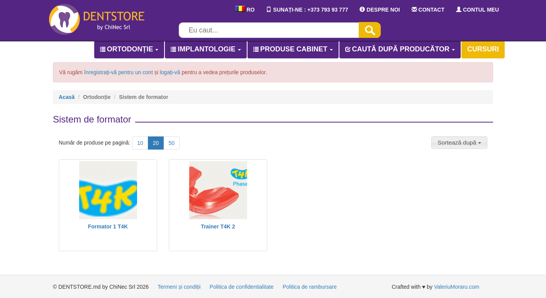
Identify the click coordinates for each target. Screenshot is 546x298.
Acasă (67, 97)
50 (171, 143)
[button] (459, 142)
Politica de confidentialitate (242, 287)
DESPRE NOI (379, 10)
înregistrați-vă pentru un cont (118, 72)
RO (245, 10)
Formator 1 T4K (108, 226)
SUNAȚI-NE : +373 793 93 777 (307, 10)
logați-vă (170, 72)
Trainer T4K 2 (218, 226)
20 (156, 143)
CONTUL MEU (477, 10)
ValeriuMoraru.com (456, 287)
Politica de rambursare (310, 287)
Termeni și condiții (179, 287)
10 (140, 143)
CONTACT (428, 10)
